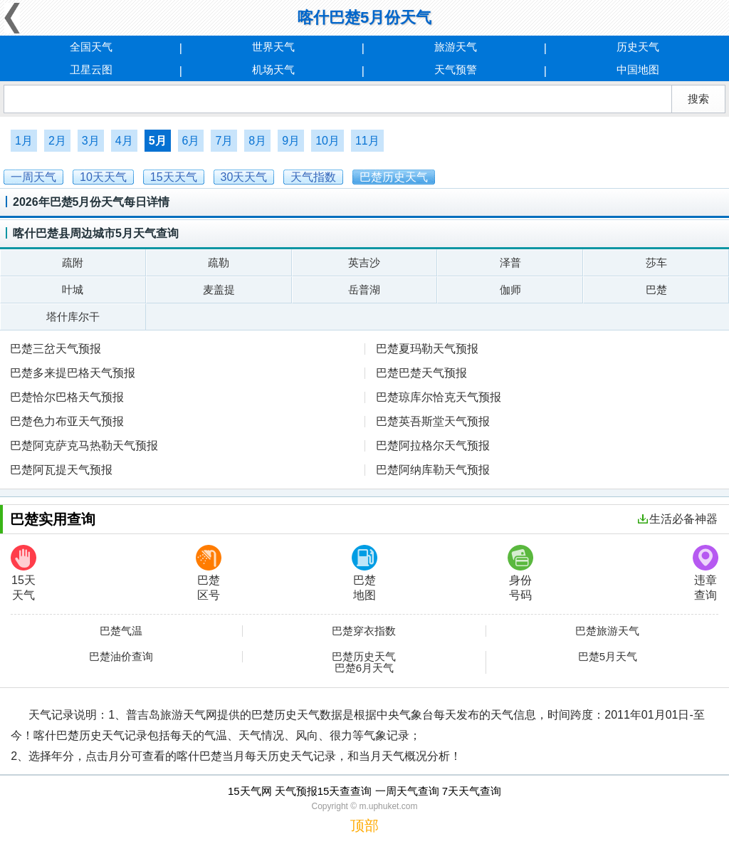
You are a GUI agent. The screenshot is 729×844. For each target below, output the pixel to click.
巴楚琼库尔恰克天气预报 (438, 397)
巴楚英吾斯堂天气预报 (433, 421)
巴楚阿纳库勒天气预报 (433, 470)
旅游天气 (455, 47)
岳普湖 (364, 289)
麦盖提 (219, 289)
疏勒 (218, 262)
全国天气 (91, 47)
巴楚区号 (208, 573)
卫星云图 (91, 69)
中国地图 (638, 69)
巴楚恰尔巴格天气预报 (67, 397)
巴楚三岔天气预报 (55, 349)
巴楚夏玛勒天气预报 (427, 349)
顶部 (364, 825)
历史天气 (638, 47)
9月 (291, 141)
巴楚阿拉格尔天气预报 (433, 445)
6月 (191, 141)
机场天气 (273, 69)
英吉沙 (364, 262)
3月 (91, 141)
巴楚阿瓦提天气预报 (61, 470)
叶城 (72, 289)
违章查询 (705, 573)
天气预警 (455, 69)
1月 (24, 141)
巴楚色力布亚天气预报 (67, 421)
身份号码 (520, 573)
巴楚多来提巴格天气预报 (72, 373)
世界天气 (273, 47)
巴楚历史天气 (364, 656)
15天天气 (23, 573)
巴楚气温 (121, 631)
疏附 (72, 262)
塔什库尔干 (73, 317)
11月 (367, 141)
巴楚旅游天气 (607, 631)
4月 (124, 141)
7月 (224, 141)
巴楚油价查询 (121, 656)
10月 (327, 141)
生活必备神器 (678, 519)
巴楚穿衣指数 (364, 631)
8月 (257, 141)
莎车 (656, 262)
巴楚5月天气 (607, 656)
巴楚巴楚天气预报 (421, 373)
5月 (158, 141)
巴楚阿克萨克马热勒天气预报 (84, 445)
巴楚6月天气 (364, 668)
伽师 (510, 289)
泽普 (510, 262)
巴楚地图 (364, 573)
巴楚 (656, 289)
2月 (57, 141)
